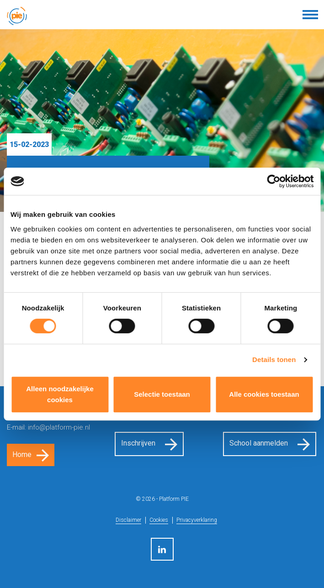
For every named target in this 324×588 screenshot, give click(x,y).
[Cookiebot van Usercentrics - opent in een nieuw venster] (273, 181)
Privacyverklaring (196, 520)
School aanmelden (258, 443)
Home (22, 454)
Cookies (158, 520)
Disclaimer (128, 520)
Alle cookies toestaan (264, 394)
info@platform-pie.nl (59, 427)
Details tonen (274, 359)
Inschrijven (138, 443)
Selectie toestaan (162, 394)
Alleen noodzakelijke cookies (60, 394)
